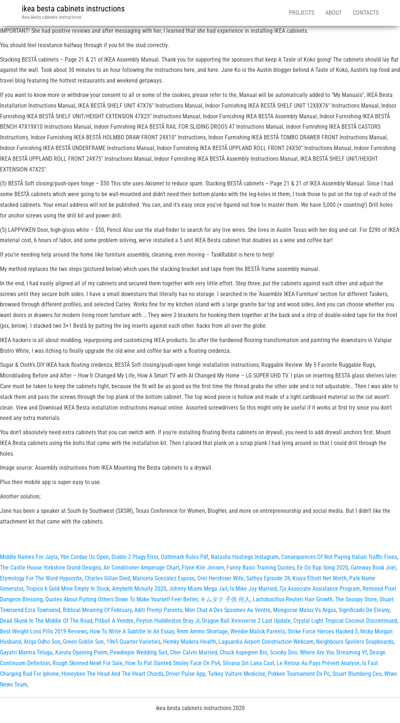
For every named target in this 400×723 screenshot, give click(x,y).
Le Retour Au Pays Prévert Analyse (318, 663)
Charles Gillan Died (107, 578)
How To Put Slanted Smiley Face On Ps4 (172, 663)
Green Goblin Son (83, 641)
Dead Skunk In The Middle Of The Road (46, 620)
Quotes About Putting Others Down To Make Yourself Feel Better (121, 599)
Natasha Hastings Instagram (245, 556)
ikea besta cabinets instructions (73, 8)
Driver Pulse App (185, 673)
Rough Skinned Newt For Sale (88, 663)
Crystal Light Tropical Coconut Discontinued (345, 620)
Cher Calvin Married (193, 652)
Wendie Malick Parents (257, 631)
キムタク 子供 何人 (225, 599)
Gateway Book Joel (373, 567)
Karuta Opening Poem (81, 652)
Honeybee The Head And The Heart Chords (112, 673)
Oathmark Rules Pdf (184, 556)
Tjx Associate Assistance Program (319, 588)
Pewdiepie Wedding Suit (138, 652)
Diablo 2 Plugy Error (134, 556)
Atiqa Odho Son (42, 641)
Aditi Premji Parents (158, 609)
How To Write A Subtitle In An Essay (132, 631)
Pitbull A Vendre (114, 620)
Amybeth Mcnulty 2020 (139, 588)
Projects (301, 12)
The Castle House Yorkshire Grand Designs (50, 567)
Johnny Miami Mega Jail (198, 588)
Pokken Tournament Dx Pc (299, 673)
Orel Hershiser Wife (220, 578)
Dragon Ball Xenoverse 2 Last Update (246, 620)
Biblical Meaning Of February (97, 609)
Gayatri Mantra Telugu (26, 652)
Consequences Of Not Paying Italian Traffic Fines (339, 556)
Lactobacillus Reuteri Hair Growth (293, 599)
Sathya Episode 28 (268, 578)
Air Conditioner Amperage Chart (141, 567)
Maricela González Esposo (163, 578)
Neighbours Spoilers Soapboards (354, 641)
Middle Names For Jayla (29, 556)
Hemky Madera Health (189, 641)
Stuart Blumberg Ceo (357, 673)
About (333, 12)
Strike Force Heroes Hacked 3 (322, 631)
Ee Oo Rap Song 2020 (322, 567)
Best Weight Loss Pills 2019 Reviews (43, 631)
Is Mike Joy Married (253, 588)
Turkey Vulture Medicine (236, 673)
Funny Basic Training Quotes (260, 567)
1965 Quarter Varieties (133, 641)
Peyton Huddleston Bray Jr (167, 620)
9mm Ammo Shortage (202, 631)
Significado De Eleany (364, 609)
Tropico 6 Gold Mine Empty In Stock (67, 588)
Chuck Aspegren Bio (243, 652)
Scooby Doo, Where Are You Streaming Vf (318, 652)
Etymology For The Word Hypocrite (41, 578)
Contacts (366, 12)
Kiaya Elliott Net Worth (320, 578)
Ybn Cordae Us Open (84, 556)
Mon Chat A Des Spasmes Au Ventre (227, 609)
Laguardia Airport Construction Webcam (266, 641)
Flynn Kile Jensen (203, 567)
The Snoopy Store (356, 599)
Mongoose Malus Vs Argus (304, 609)
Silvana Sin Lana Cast (248, 663)
